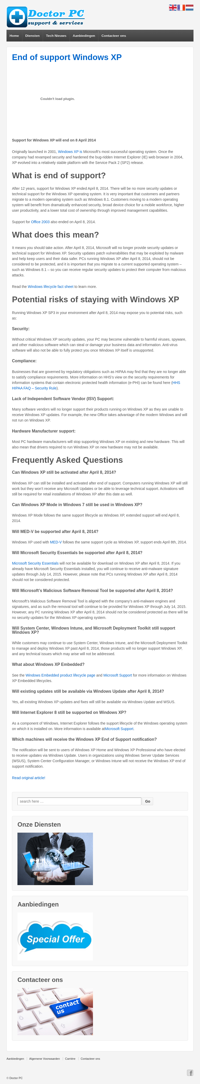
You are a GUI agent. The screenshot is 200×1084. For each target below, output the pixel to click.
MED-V (56, 542)
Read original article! (28, 778)
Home (14, 36)
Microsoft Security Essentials (35, 563)
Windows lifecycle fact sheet (50, 287)
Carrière (70, 1058)
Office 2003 (40, 222)
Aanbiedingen (84, 36)
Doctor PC (16, 1078)
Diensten (32, 36)
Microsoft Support (117, 675)
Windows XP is (70, 152)
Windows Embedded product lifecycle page (60, 675)
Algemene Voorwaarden (44, 1058)
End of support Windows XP (67, 57)
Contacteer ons (114, 36)
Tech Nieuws (56, 36)
